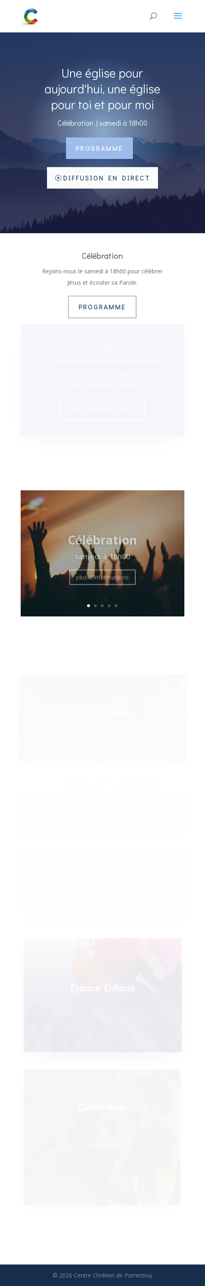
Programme (99, 148)
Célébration (102, 543)
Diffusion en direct (106, 178)
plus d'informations (102, 580)
